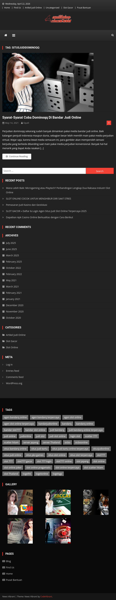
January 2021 (13, 299)
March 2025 (12, 255)
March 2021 (12, 286)
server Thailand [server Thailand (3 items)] (51, 442)
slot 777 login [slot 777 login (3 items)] (44, 461)
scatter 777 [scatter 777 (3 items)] (91, 436)
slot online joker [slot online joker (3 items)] (12, 467)
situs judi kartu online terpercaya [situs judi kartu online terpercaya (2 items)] (70, 448)
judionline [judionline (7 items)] (25, 436)
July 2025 (11, 242)
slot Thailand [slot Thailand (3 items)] (11, 473)
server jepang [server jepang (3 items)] (30, 442)
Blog (8, 561)
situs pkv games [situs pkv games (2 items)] (34, 455)
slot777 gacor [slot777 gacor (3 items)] (24, 461)
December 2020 (14, 305)
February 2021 (14, 292)
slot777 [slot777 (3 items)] (101, 455)
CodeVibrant (46, 596)
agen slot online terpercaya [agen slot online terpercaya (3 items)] (19, 423)
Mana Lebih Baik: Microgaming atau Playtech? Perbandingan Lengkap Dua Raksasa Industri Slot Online (58, 190)
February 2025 (14, 261)
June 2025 (11, 249)
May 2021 (11, 280)
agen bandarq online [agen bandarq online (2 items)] (15, 417)
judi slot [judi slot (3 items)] (40, 436)
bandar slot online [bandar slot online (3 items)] (35, 430)
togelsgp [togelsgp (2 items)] (57, 473)
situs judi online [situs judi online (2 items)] (12, 455)
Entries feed (12, 370)
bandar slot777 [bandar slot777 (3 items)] (12, 430)
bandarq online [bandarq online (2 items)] (84, 423)
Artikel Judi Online (33, 7)
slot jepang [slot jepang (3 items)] (82, 461)
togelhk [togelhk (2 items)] (27, 473)
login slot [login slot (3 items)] (75, 436)
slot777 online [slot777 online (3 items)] (64, 461)
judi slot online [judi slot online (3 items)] (58, 436)
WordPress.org (14, 383)
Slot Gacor (68, 7)
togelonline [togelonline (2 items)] (42, 473)
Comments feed (15, 377)
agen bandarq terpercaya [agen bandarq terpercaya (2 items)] (45, 417)
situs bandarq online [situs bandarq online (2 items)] (15, 448)
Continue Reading (17, 156)
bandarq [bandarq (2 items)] (67, 423)
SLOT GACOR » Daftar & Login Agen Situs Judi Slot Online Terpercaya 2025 (46, 211)
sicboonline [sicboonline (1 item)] (81, 442)
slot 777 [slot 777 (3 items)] (8, 461)
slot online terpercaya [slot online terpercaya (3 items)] (67, 467)
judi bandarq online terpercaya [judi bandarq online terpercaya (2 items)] (86, 430)
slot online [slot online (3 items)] (99, 461)
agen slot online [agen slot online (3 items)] (72, 417)
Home (7, 7)
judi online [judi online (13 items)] (9, 436)
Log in (9, 364)
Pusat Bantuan (84, 7)
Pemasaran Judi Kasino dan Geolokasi (26, 204)
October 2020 (13, 317)
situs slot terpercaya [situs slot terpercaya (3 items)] (81, 455)
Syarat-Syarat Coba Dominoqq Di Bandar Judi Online (41, 117)
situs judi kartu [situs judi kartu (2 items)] (39, 448)
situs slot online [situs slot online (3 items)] (56, 455)
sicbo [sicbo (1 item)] (67, 442)
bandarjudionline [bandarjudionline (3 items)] (48, 423)
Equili (26, 122)
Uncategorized (52, 7)
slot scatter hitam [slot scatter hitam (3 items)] (93, 467)
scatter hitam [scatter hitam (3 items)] (11, 442)
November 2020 (15, 311)
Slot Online (12, 347)
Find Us (17, 7)
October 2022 (13, 267)
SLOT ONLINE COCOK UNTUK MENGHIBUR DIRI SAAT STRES (38, 198)
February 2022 (14, 274)
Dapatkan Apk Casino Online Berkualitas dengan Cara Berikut (39, 217)
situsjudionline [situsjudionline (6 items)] (101, 448)
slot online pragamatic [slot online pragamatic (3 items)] (38, 467)
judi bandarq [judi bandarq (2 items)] (57, 430)
